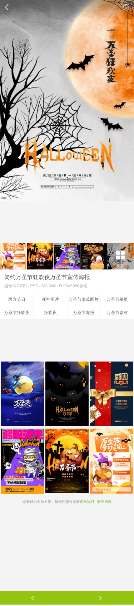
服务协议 (104, 502)
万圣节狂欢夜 (17, 312)
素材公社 (126, 7)
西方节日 (16, 299)
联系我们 (87, 502)
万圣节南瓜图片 (84, 299)
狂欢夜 (50, 312)
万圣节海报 (83, 312)
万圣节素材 (117, 312)
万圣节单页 (117, 299)
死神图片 (50, 299)
